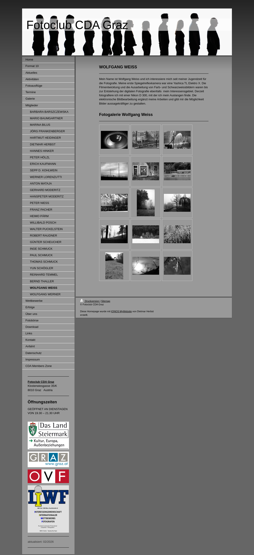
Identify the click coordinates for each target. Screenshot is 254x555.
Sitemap (105, 301)
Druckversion (90, 301)
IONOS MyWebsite (121, 311)
